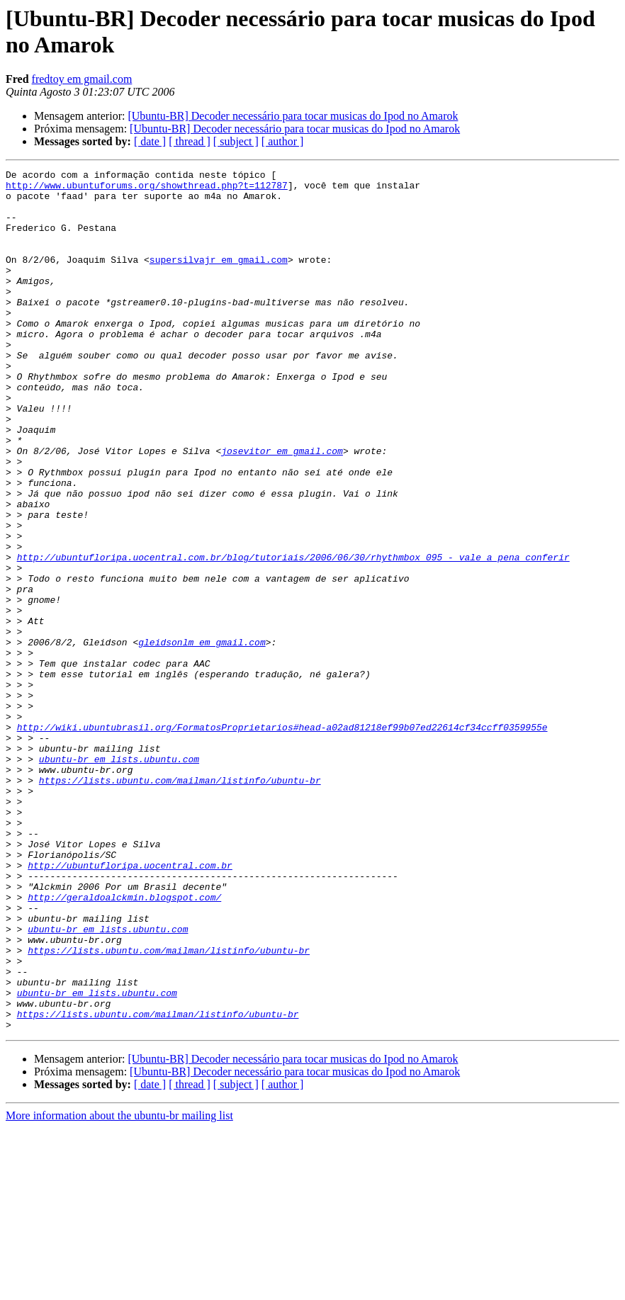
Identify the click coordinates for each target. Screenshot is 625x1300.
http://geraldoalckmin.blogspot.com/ (124, 1043)
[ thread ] (189, 141)
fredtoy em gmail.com (82, 79)
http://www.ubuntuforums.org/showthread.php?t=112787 (147, 189)
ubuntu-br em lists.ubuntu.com (119, 877)
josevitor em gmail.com (282, 508)
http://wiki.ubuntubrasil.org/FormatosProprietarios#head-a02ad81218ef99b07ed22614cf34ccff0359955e (282, 839)
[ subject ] (236, 141)
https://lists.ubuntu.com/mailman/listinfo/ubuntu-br (180, 903)
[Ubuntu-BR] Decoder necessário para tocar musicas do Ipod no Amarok (293, 116)
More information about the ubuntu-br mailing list (119, 1288)
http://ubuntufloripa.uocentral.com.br (130, 1005)
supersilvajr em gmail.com (219, 278)
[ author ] (282, 141)
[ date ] (150, 141)
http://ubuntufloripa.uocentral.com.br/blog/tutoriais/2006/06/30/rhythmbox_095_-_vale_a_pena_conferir (293, 635)
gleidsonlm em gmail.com (201, 737)
